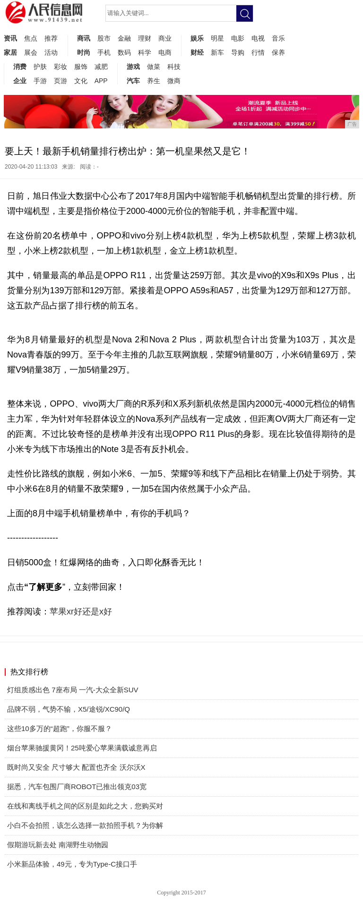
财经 (197, 52)
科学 (144, 52)
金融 (124, 38)
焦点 (30, 38)
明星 (217, 38)
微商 (174, 81)
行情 (258, 52)
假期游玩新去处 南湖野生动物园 (57, 845)
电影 (237, 38)
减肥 (101, 66)
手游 (40, 81)
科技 (174, 66)
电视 (258, 38)
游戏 (133, 66)
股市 (104, 38)
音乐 (278, 38)
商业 (165, 38)
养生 (153, 81)
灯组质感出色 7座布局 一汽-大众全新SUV (72, 690)
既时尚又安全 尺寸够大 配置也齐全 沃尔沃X (76, 767)
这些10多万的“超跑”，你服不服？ (59, 728)
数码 (124, 52)
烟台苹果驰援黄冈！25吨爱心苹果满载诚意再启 (82, 748)
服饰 (80, 66)
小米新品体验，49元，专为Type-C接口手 (72, 864)
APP (101, 81)
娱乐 (197, 38)
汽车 (133, 81)
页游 (60, 81)
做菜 (153, 66)
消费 (19, 66)
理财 (144, 38)
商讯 (83, 38)
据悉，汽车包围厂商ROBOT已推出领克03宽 (77, 787)
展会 (30, 52)
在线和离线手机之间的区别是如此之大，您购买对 (85, 806)
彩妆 (60, 66)
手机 (104, 52)
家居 (10, 52)
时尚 (83, 52)
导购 (237, 52)
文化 (80, 81)
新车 (217, 52)
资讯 (10, 38)
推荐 (51, 38)
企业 (19, 81)
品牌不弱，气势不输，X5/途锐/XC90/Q (68, 709)
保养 (278, 52)
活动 (51, 52)
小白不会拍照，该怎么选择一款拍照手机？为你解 (85, 825)
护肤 (40, 66)
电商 (165, 52)
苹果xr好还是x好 (81, 611)
